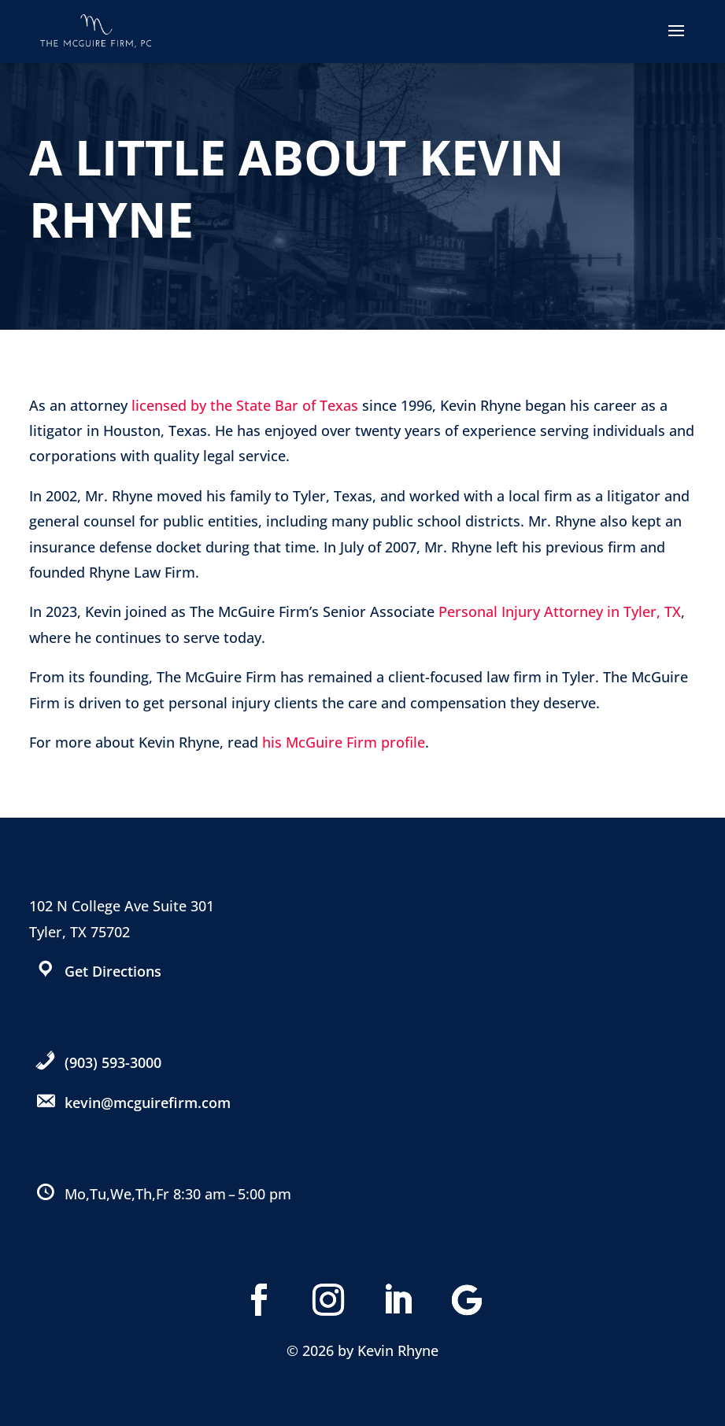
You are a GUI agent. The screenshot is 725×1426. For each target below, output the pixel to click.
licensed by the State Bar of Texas (244, 405)
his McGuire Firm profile (343, 742)
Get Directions (113, 971)
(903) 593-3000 (113, 1062)
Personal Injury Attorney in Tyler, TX (559, 611)
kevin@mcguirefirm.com (148, 1102)
